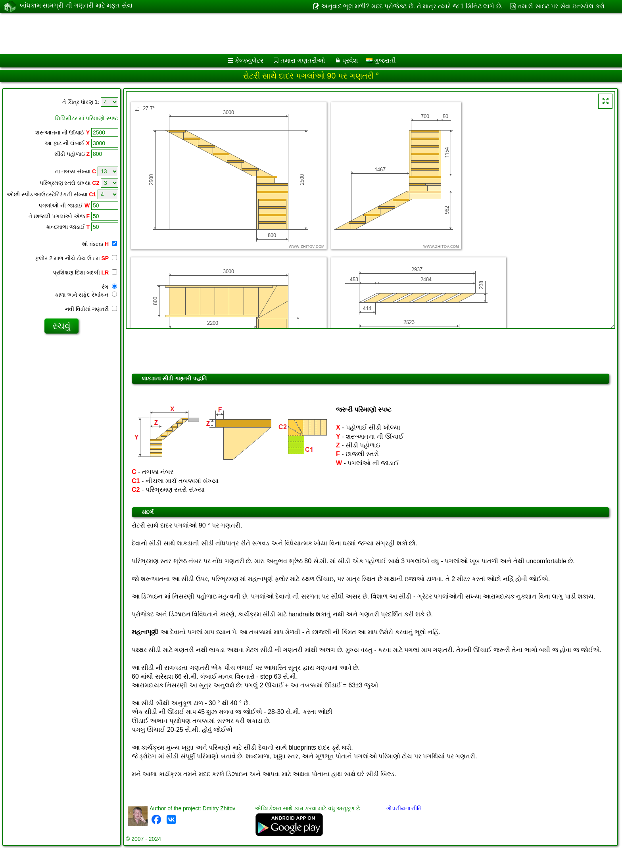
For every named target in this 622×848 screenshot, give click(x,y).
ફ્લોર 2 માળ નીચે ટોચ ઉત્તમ (76, 258)
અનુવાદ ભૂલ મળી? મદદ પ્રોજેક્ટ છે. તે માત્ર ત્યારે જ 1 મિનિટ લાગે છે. (412, 6)
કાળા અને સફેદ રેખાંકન (86, 295)
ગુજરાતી (381, 60)
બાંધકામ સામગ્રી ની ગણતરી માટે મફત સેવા (76, 6)
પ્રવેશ (350, 60)
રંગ (109, 287)
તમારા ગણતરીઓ (302, 60)
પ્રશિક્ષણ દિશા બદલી (85, 272)
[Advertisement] (241, 33)
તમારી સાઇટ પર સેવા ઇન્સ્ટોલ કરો (561, 6)
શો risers (99, 244)
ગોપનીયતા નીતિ (404, 808)
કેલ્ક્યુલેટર (249, 60)
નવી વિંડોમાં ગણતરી (91, 309)
